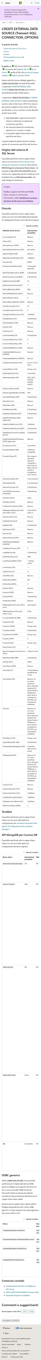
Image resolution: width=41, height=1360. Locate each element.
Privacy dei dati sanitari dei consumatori (15, 1351)
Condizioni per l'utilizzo (9, 1354)
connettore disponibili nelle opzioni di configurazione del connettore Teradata (19, 826)
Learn (4, 22)
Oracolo (6, 51)
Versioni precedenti (8, 1344)
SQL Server (19, 22)
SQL (10, 22)
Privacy (4, 1347)
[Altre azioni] (37, 22)
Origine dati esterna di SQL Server (14, 48)
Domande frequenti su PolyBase (18, 1295)
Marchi (4, 1357)
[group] (20, 1013)
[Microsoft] (20, 3)
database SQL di (22, 69)
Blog (18, 1344)
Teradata (6, 54)
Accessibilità (24, 1354)
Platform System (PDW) (21, 75)
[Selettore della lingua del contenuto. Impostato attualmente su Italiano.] (6, 1328)
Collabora (27, 1344)
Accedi (37, 3)
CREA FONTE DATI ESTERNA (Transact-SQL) (22, 1292)
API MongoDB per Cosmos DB (13, 57)
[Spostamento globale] (2, 3)
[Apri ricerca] (32, 3)
